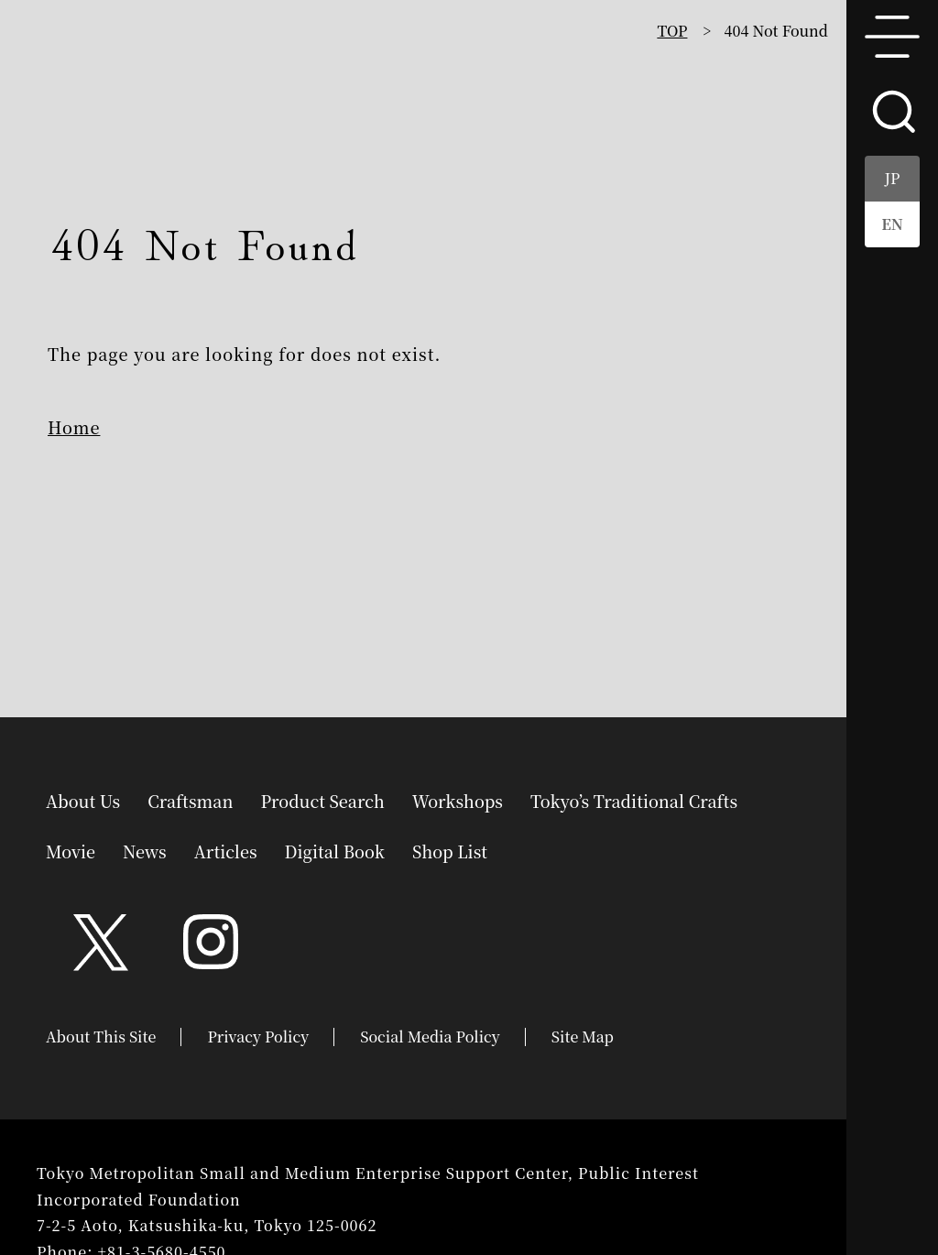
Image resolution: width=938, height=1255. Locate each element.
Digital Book (335, 849)
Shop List (449, 849)
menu (892, 36)
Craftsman (190, 799)
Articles (225, 849)
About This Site (101, 1036)
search (892, 109)
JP (892, 178)
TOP (672, 30)
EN (892, 224)
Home (74, 427)
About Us (83, 799)
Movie (70, 849)
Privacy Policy (258, 1036)
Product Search (322, 799)
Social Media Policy (430, 1036)
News (145, 849)
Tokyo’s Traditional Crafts (633, 799)
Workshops (457, 799)
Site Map (582, 1036)
